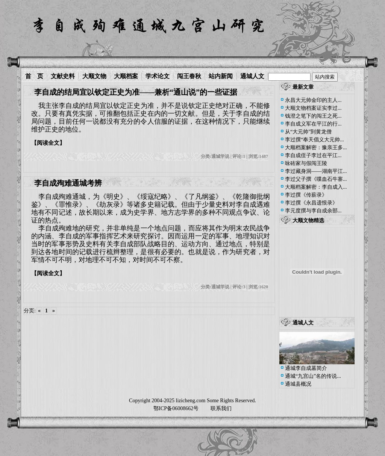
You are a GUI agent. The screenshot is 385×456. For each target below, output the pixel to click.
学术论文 (158, 76)
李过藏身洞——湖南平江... (316, 171)
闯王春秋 (189, 76)
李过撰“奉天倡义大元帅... (314, 139)
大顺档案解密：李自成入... (316, 187)
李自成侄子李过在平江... (313, 155)
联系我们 (221, 408)
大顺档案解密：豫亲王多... (316, 147)
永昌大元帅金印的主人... (313, 100)
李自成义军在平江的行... (313, 124)
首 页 (34, 76)
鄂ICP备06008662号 (176, 408)
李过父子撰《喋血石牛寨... (316, 179)
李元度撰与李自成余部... (313, 211)
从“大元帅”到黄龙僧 (308, 132)
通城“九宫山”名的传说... (313, 376)
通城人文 (252, 76)
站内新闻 (221, 76)
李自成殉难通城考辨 (68, 183)
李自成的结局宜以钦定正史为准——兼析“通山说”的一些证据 (135, 92)
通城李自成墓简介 (306, 368)
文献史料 (63, 76)
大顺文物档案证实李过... (313, 108)
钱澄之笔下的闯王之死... (313, 116)
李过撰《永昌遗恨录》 (311, 203)
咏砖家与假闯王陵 (306, 163)
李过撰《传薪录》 (306, 195)
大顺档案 (126, 76)
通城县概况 (298, 384)
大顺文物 (94, 76)
